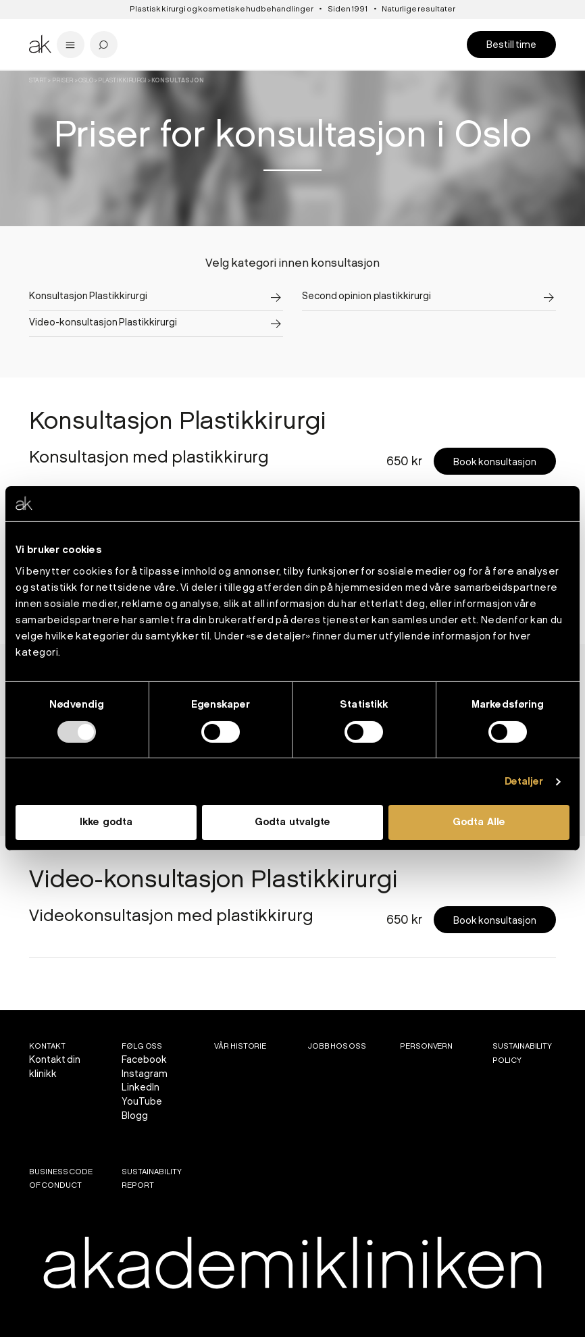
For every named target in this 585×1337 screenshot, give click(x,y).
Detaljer (524, 782)
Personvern (426, 1046)
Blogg (135, 1115)
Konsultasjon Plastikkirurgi (88, 296)
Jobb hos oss (336, 1046)
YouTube (142, 1101)
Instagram (145, 1074)
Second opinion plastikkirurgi (366, 296)
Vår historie (240, 1046)
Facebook (144, 1059)
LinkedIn (140, 1087)
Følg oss (142, 1046)
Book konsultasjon (494, 462)
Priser (63, 81)
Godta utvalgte (292, 822)
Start (38, 81)
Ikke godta (106, 822)
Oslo (85, 81)
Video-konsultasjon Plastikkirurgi (102, 322)
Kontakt (47, 1046)
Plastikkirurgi (122, 81)
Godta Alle (479, 822)
